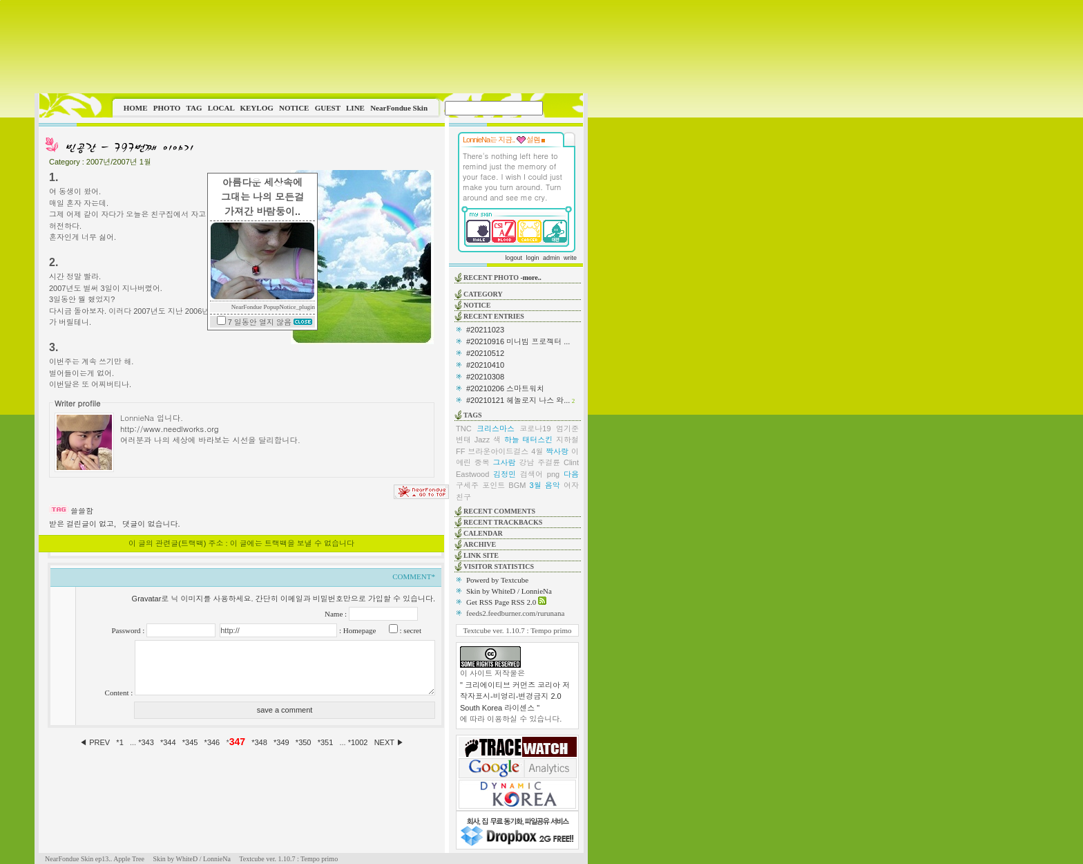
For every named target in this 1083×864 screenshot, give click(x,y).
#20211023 (485, 330)
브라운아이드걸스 (498, 451)
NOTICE (294, 108)
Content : (120, 692)
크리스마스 (496, 428)
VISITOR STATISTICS (498, 566)
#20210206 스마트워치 (505, 388)
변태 (463, 439)
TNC (464, 428)
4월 (537, 451)
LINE (355, 108)
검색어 (531, 474)
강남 (526, 462)
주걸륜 (548, 462)
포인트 (493, 485)
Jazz (482, 439)
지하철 (567, 439)
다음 (571, 474)
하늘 (511, 439)
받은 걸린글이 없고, (82, 524)
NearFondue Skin (399, 108)
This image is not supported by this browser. (311, 46)
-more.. (530, 277)
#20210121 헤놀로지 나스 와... (518, 400)
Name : (337, 614)
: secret (409, 630)
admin (551, 257)
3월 (536, 485)
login (532, 257)
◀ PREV (95, 742)
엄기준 (567, 428)
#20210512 (485, 353)
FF (460, 451)
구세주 (467, 485)
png (553, 474)
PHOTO (167, 108)
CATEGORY (483, 294)
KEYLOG (256, 108)
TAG (194, 108)
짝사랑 (557, 451)
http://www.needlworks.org (169, 428)
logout (513, 257)
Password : (128, 630)
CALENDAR (483, 533)
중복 (482, 462)
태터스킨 (537, 439)
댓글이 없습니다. (151, 524)
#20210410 (485, 365)
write (570, 257)
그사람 (504, 462)
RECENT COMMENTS (499, 511)
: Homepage (356, 630)
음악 (552, 485)
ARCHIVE (479, 544)
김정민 (504, 474)
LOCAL (221, 108)
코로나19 (534, 428)
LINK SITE (481, 555)
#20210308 (485, 377)
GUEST (328, 108)
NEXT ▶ (389, 742)
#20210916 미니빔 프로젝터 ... (518, 341)
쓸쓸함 (81, 511)
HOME (136, 108)
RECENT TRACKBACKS (502, 522)
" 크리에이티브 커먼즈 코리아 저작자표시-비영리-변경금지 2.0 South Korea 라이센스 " (515, 696)
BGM (517, 485)
